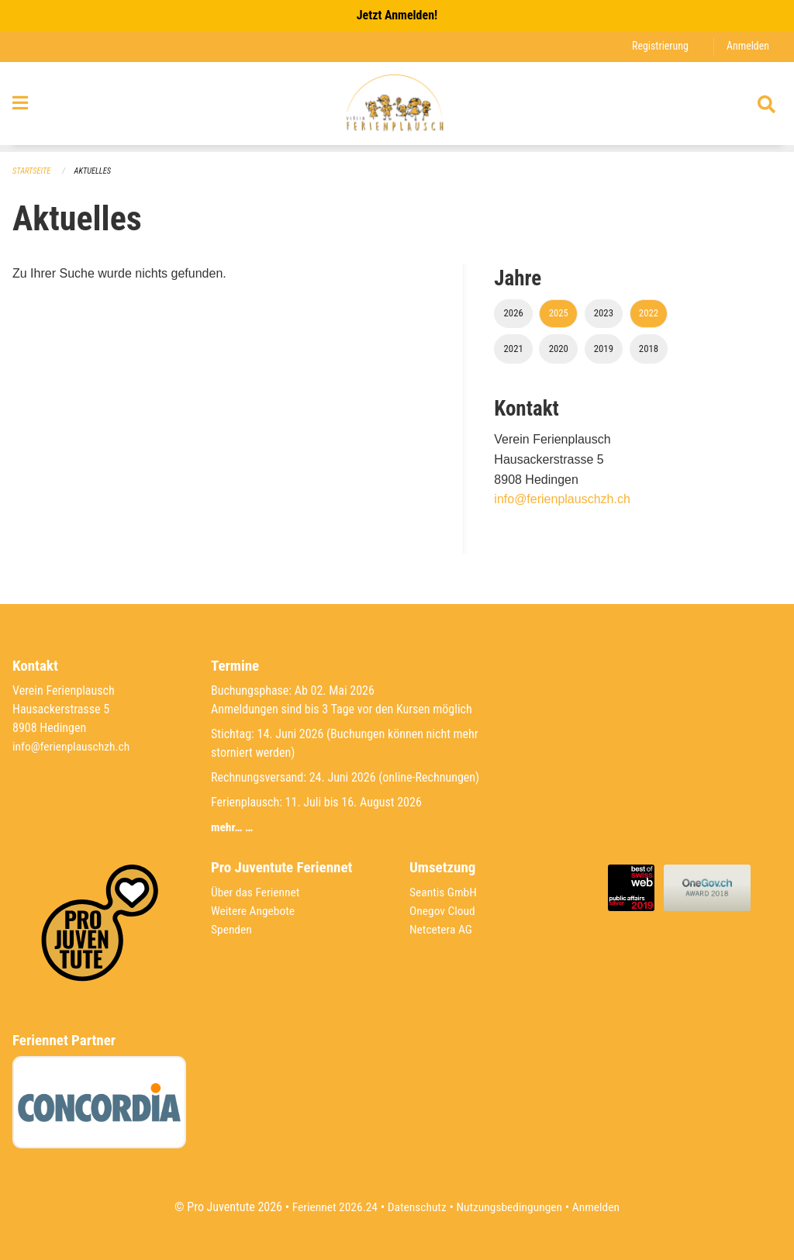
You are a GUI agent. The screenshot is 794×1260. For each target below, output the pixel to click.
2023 (603, 313)
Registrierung (658, 46)
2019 (603, 348)
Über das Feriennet (256, 892)
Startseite (32, 171)
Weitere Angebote (254, 910)
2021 (513, 348)
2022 (648, 313)
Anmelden (747, 46)
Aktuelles (95, 171)
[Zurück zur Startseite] (396, 107)
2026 (513, 313)
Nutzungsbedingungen (510, 1207)
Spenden (232, 929)
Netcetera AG (442, 929)
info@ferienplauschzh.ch (562, 499)
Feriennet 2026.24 (331, 1207)
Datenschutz (416, 1207)
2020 (558, 348)
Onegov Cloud (443, 910)
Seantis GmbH (444, 892)
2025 (558, 313)
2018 (648, 348)
